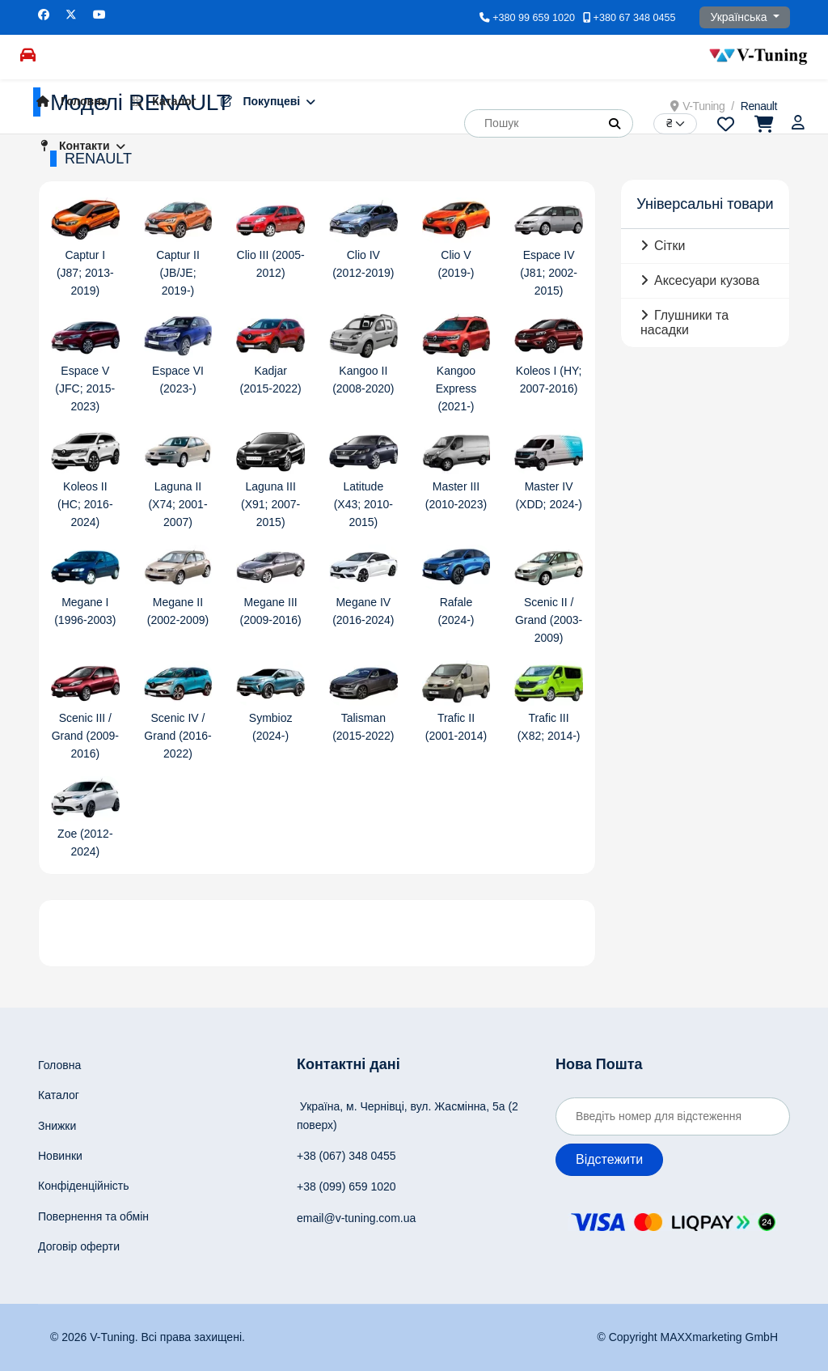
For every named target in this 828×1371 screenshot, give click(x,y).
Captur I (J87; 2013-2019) (85, 272)
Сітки (669, 246)
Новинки (60, 1155)
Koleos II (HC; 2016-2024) (84, 504)
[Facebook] (43, 14)
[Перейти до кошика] (762, 123)
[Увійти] (800, 123)
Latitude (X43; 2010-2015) (363, 504)
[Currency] (675, 123)
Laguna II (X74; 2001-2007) (177, 504)
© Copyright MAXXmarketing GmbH (688, 1337)
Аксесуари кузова (706, 280)
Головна (67, 101)
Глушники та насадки (684, 322)
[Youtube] (99, 14)
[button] (614, 124)
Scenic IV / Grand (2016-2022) (177, 735)
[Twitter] (71, 14)
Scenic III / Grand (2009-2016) (85, 735)
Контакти (71, 145)
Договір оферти (79, 1246)
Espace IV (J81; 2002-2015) (548, 272)
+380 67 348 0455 (635, 17)
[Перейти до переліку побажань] (725, 123)
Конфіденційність (83, 1185)
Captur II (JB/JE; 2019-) (178, 272)
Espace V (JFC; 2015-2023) (85, 388)
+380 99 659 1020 (533, 17)
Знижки (57, 1125)
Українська (740, 17)
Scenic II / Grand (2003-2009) (548, 620)
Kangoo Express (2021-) (456, 388)
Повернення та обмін (93, 1216)
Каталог (159, 101)
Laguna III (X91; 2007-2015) (270, 504)
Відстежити (609, 1159)
